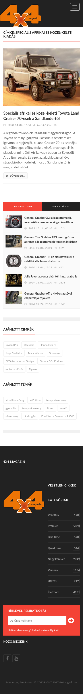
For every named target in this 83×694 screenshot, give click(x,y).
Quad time (64, 548)
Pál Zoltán (46, 125)
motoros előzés (14, 369)
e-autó (64, 408)
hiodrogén (29, 416)
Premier (64, 526)
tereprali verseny (31, 408)
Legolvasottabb (22, 206)
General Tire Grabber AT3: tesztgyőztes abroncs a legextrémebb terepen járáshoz (50, 239)
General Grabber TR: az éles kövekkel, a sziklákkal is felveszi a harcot (49, 259)
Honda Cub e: (48, 345)
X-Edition (35, 400)
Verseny (64, 570)
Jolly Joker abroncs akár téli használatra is (50, 276)
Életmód (64, 592)
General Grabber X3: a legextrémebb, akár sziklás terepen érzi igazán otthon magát (48, 222)
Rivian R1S (12, 345)
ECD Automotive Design (20, 361)
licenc (50, 408)
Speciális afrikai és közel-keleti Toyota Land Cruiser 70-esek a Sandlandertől (41, 116)
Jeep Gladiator (14, 353)
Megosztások (60, 206)
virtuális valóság (15, 400)
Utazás (64, 581)
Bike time (64, 537)
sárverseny (12, 416)
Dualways (54, 353)
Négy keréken (64, 559)
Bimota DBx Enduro (51, 361)
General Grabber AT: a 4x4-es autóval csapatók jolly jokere (48, 296)
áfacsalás (29, 345)
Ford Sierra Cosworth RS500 (57, 416)
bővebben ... (15, 175)
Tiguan (33, 369)
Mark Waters (35, 353)
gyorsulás (11, 408)
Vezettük (64, 515)
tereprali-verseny (56, 400)
